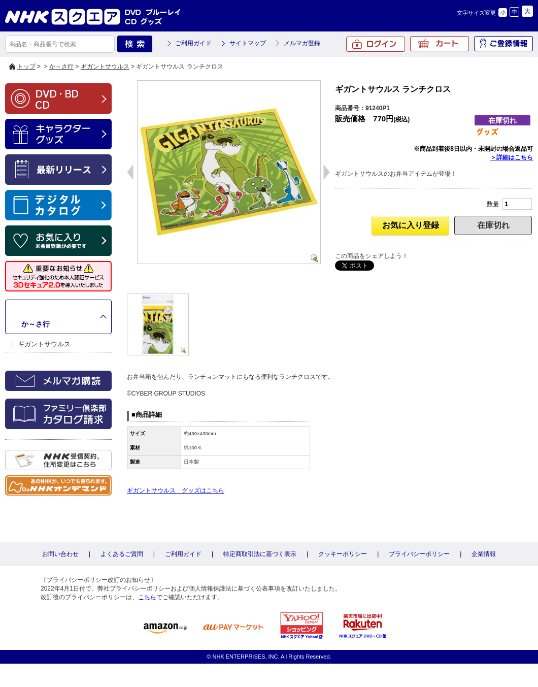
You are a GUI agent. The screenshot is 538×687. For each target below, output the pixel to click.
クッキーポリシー (342, 554)
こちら (147, 597)
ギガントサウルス (105, 66)
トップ (26, 66)
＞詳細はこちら (511, 157)
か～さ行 (61, 66)
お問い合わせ (60, 554)
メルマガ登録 (302, 43)
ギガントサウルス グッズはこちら (175, 490)
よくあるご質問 (121, 554)
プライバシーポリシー (419, 554)
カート (439, 44)
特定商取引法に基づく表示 (259, 554)
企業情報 (484, 554)
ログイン (375, 44)
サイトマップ (247, 43)
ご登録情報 (503, 44)
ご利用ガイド (193, 43)
